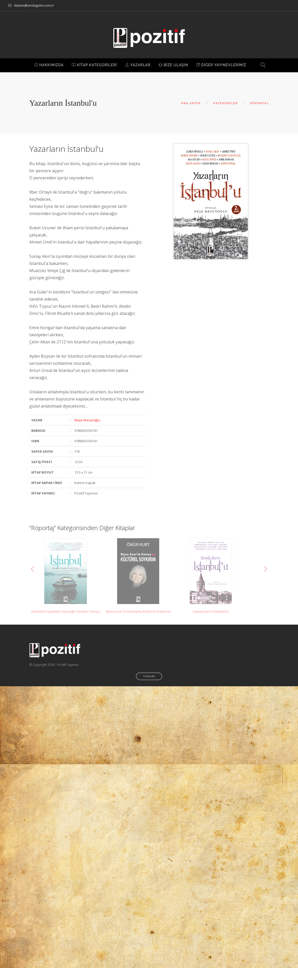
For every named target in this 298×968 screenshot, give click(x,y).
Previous (33, 569)
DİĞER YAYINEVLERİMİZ (221, 65)
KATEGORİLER (225, 103)
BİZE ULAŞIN (173, 65)
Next (265, 569)
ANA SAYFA (191, 103)
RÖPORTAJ (259, 103)
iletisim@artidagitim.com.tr (34, 5)
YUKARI (149, 676)
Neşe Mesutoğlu (87, 420)
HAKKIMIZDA (49, 65)
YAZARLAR (138, 65)
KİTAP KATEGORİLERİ (94, 65)
